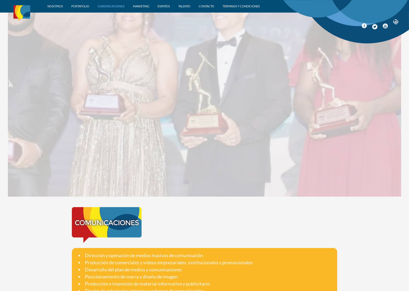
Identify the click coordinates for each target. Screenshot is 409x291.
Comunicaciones (111, 6)
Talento (184, 6)
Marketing (141, 6)
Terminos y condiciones (241, 6)
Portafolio (80, 6)
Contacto (206, 6)
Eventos (164, 6)
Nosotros (55, 6)
